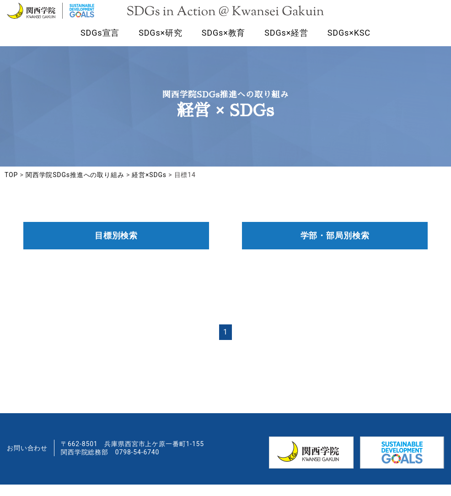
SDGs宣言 (100, 43)
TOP (11, 186)
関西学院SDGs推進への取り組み (75, 186)
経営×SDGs (149, 186)
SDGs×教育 (224, 43)
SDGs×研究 (161, 43)
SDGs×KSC (349, 43)
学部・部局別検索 (335, 247)
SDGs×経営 (286, 43)
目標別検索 (116, 247)
